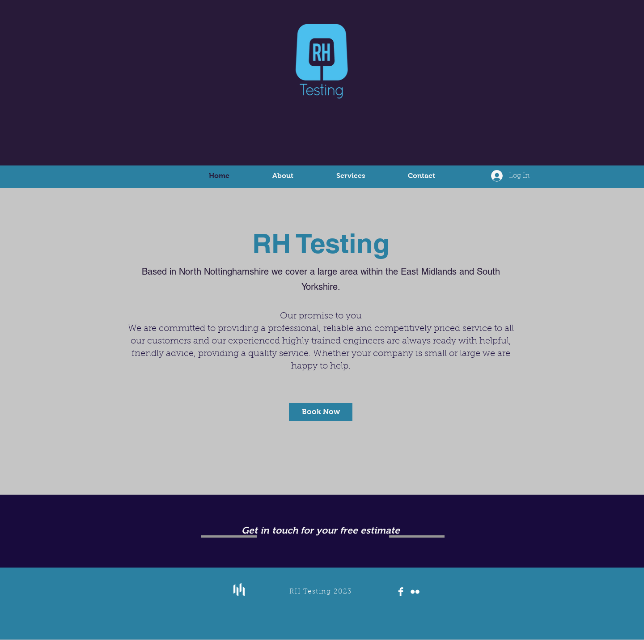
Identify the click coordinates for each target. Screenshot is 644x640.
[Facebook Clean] (400, 591)
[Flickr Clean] (415, 591)
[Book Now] (320, 412)
